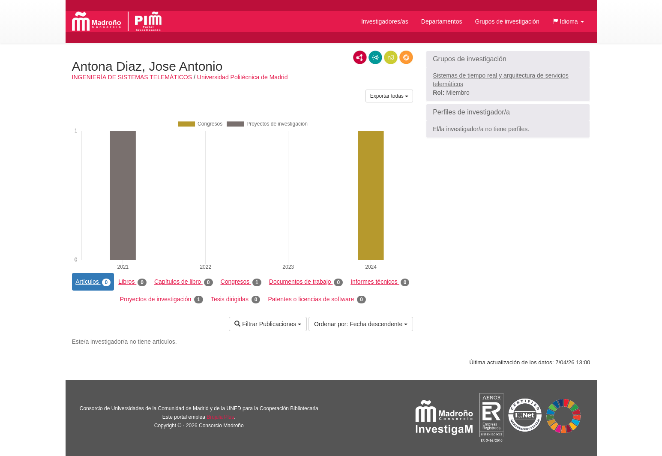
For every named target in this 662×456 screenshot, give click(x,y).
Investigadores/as (384, 21)
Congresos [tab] (241, 282)
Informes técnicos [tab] (379, 282)
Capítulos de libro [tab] (183, 282)
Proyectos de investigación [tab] (161, 299)
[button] (568, 21)
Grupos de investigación (507, 21)
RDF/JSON (406, 57)
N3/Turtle (391, 57)
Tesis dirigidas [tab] (236, 299)
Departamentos (441, 21)
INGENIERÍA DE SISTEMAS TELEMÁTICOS (132, 77)
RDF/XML (360, 57)
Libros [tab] (132, 282)
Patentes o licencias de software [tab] (316, 299)
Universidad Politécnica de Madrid (242, 77)
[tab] (508, 59)
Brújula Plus (220, 417)
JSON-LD (375, 57)
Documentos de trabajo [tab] (306, 282)
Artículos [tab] (93, 282)
